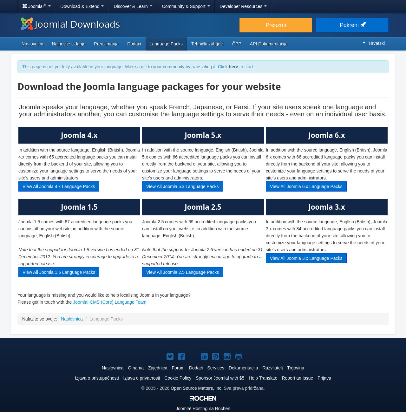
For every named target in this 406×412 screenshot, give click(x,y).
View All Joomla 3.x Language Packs (306, 258)
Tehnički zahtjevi (207, 43)
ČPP (236, 43)
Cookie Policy (177, 378)
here (233, 66)
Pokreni (352, 25)
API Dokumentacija (269, 43)
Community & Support (186, 6)
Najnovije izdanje (68, 43)
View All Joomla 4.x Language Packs (59, 186)
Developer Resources (243, 6)
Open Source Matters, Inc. (197, 388)
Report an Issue (297, 378)
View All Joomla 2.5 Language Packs (182, 272)
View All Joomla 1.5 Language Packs (59, 272)
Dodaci (134, 43)
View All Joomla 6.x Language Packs (306, 186)
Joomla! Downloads (70, 23)
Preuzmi (275, 25)
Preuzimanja (106, 43)
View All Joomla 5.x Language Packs (182, 186)
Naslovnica (32, 43)
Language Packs (166, 43)
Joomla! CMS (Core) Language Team (110, 302)
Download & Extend (82, 6)
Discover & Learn (133, 6)
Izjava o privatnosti (141, 378)
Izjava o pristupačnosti (97, 378)
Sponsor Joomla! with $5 (220, 378)
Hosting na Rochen (203, 408)
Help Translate (263, 378)
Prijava (324, 378)
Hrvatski (374, 43)
